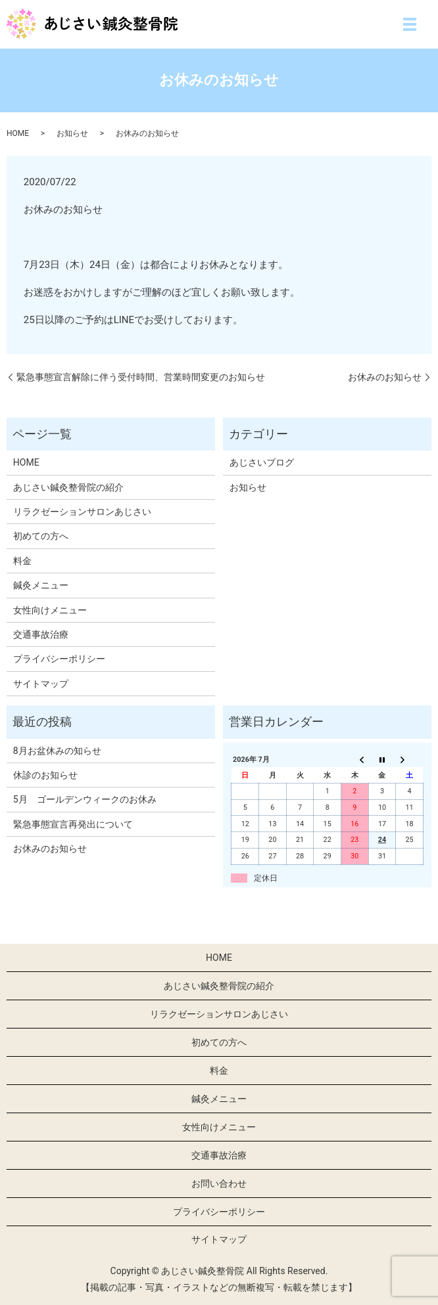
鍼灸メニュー (40, 585)
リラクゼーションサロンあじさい (82, 511)
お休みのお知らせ (385, 377)
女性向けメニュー (50, 610)
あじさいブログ (262, 462)
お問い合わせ (219, 1183)
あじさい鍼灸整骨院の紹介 (68, 487)
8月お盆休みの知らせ (57, 750)
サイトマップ (40, 683)
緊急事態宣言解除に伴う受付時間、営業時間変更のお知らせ (140, 377)
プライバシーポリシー (59, 658)
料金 (22, 561)
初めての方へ (40, 536)
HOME (18, 133)
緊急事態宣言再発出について (73, 824)
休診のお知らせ (45, 775)
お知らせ (72, 133)
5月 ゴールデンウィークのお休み (85, 799)
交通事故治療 (40, 634)
